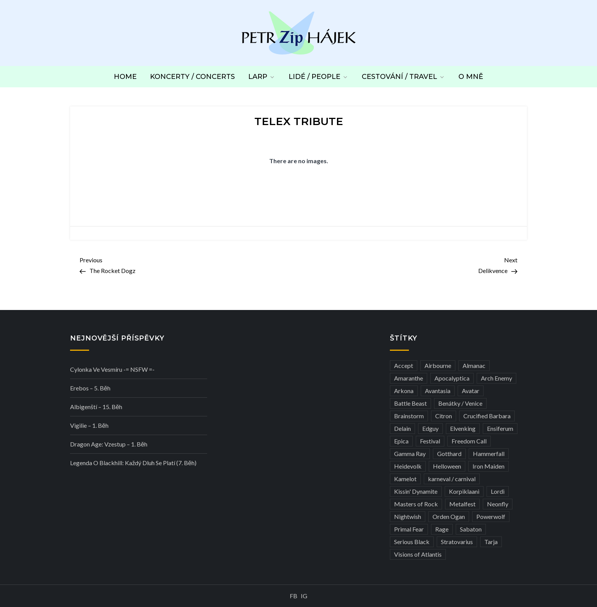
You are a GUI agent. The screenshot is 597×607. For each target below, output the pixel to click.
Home (125, 76)
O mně (470, 76)
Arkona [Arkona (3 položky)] (403, 390)
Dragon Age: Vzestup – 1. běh (108, 444)
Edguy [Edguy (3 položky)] (430, 428)
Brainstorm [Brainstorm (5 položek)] (409, 415)
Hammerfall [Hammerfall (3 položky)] (488, 453)
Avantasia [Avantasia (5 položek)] (437, 390)
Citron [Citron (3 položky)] (443, 415)
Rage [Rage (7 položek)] (442, 529)
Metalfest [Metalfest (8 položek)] (462, 503)
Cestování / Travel (403, 76)
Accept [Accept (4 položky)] (403, 365)
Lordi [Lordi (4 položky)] (497, 491)
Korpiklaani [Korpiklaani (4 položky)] (464, 491)
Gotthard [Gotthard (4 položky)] (449, 453)
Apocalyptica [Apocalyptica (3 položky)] (451, 378)
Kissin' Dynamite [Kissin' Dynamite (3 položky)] (415, 491)
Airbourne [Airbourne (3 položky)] (438, 365)
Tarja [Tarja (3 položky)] (491, 541)
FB (293, 595)
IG (304, 595)
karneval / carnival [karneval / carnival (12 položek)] (452, 478)
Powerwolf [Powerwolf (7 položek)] (490, 516)
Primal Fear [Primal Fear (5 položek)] (409, 529)
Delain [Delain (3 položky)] (402, 428)
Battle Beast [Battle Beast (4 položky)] (410, 403)
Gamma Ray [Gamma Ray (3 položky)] (410, 453)
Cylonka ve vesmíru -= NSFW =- (112, 369)
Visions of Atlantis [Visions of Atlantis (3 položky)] (418, 554)
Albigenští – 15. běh (96, 406)
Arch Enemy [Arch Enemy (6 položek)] (496, 378)
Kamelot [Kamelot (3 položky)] (405, 478)
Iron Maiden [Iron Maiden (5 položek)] (488, 466)
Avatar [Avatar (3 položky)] (470, 390)
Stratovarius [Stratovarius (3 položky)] (457, 541)
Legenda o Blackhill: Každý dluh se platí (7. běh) (133, 462)
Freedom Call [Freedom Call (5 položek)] (469, 441)
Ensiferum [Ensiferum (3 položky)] (500, 428)
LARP (261, 76)
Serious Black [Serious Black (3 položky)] (411, 541)
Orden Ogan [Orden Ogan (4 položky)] (449, 516)
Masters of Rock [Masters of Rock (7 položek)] (416, 503)
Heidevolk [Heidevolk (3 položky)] (407, 466)
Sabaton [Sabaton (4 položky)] (471, 529)
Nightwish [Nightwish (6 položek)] (407, 516)
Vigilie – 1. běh (89, 425)
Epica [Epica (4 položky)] (401, 441)
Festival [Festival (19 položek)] (430, 441)
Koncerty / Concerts (192, 76)
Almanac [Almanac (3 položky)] (474, 365)
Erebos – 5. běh (90, 388)
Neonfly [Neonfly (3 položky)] (497, 503)
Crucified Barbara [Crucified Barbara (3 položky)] (487, 415)
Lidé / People (318, 76)
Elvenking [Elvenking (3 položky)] (463, 428)
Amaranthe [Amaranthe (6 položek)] (408, 378)
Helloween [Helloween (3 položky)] (447, 466)
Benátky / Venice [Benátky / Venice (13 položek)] (460, 403)
